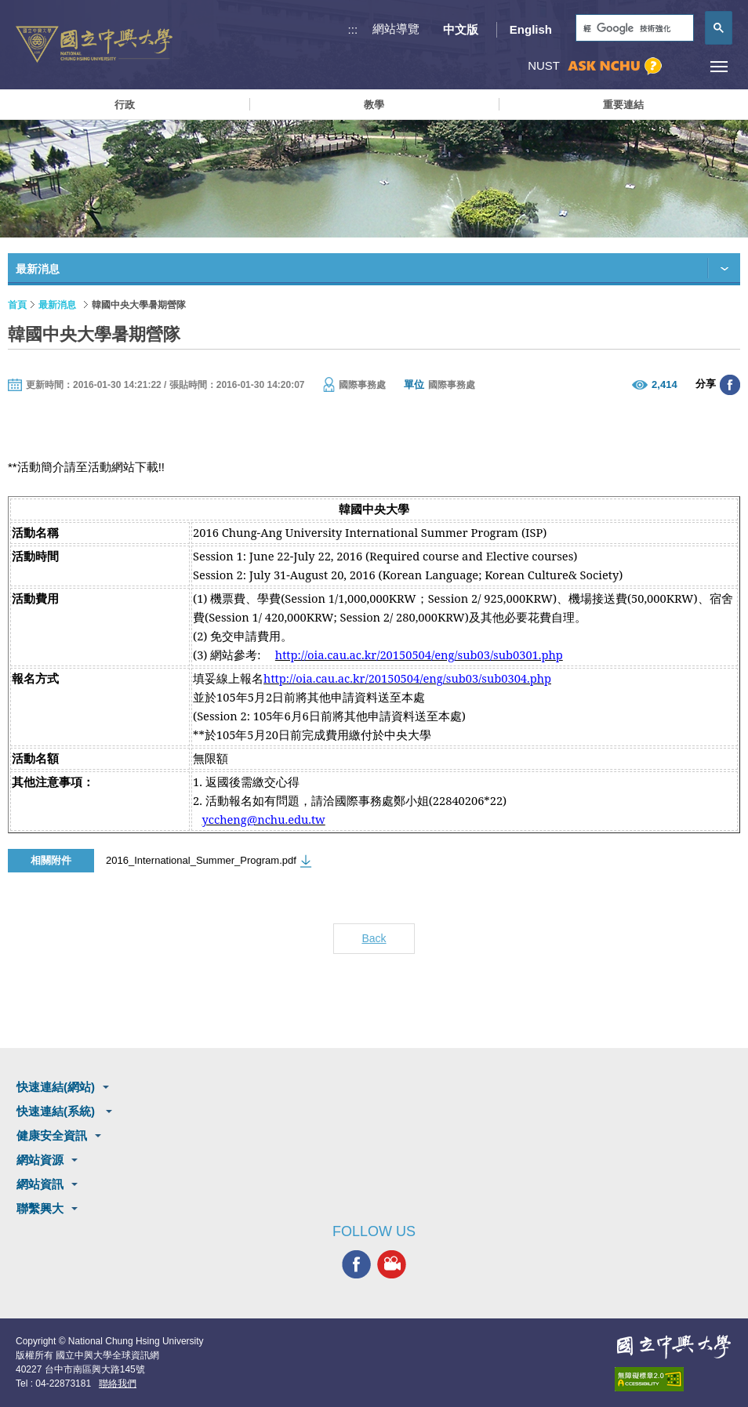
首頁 (17, 304)
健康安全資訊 (51, 1135)
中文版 (460, 29)
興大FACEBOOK (356, 1264)
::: (353, 29)
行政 (124, 105)
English (531, 29)
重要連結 (623, 105)
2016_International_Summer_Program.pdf (201, 860)
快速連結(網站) (55, 1086)
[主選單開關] (718, 66)
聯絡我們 (117, 1383)
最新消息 (57, 304)
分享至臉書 (730, 385)
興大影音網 (391, 1264)
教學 (374, 105)
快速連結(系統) (57, 1111)
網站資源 (40, 1159)
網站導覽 (395, 28)
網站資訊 (40, 1184)
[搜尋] (633, 29)
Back (373, 938)
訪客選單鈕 (683, 66)
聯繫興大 (40, 1208)
